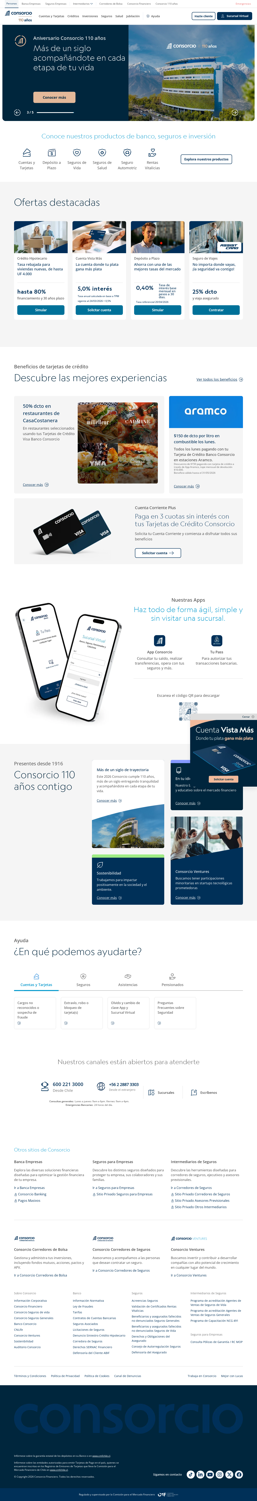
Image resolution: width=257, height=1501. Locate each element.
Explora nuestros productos (206, 159)
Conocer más (54, 97)
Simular (41, 310)
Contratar (216, 310)
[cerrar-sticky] (223, 717)
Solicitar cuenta (99, 310)
